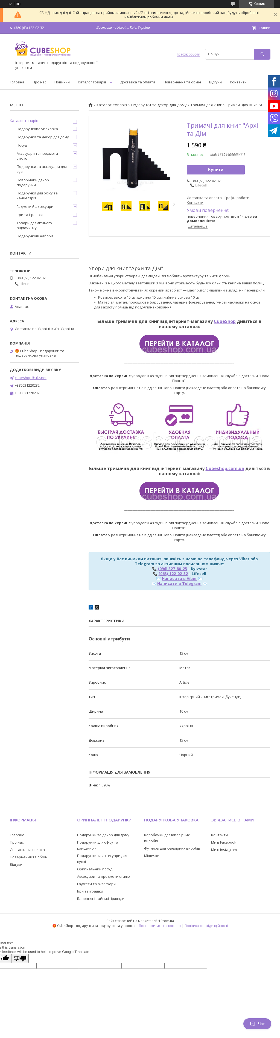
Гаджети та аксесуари (96, 883)
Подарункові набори (35, 236)
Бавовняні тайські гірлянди (100, 898)
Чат (257, 1023)
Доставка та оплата (137, 82)
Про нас (39, 82)
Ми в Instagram (224, 849)
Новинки (62, 82)
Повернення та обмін (182, 82)
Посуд (22, 145)
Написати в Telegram (179, 583)
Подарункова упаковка (37, 128)
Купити (215, 169)
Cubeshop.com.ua (225, 468)
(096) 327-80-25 (172, 568)
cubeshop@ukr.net (30, 377)
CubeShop (225, 321)
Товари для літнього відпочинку (34, 225)
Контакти (238, 82)
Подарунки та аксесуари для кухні (42, 169)
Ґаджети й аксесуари (35, 206)
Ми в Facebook (223, 842)
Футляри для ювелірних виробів (172, 848)
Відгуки (215, 82)
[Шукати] (262, 54)
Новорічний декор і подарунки (34, 182)
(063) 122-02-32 (173, 573)
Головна (17, 82)
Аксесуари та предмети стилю (37, 156)
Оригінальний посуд (94, 869)
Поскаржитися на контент (160, 925)
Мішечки (151, 855)
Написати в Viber (179, 578)
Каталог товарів (92, 82)
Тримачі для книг (206, 105)
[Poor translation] (20, 958)
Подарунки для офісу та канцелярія (37, 195)
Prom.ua (167, 921)
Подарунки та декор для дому (158, 105)
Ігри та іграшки (30, 214)
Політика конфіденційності (206, 925)
